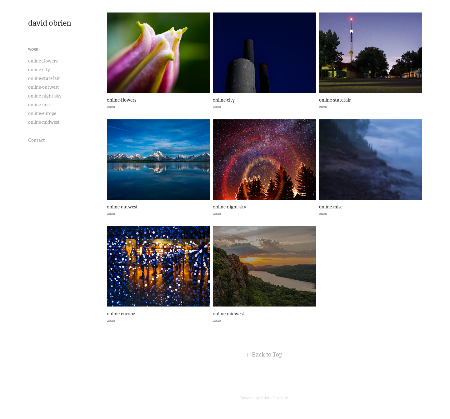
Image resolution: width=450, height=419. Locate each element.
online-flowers (43, 61)
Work (33, 49)
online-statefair (44, 78)
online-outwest (43, 87)
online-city (39, 69)
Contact (36, 140)
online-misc (40, 104)
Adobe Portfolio (275, 397)
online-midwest (44, 122)
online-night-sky (45, 96)
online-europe (42, 113)
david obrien (49, 23)
